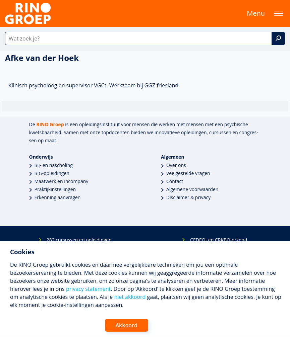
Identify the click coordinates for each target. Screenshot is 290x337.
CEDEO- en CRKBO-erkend (218, 240)
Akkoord (126, 325)
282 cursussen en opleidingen (79, 240)
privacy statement (88, 288)
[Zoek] (278, 38)
